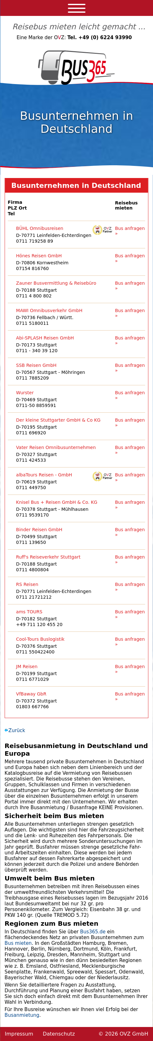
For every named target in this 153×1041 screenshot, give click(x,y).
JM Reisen (26, 666)
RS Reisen (27, 584)
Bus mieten (18, 943)
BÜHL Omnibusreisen (39, 228)
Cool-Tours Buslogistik (40, 639)
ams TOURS (29, 611)
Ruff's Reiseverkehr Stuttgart (48, 557)
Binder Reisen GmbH (39, 529)
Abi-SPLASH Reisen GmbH (45, 337)
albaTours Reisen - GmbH (44, 474)
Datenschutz (59, 1034)
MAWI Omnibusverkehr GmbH (49, 310)
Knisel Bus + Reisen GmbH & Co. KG (56, 502)
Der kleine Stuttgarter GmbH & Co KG (58, 420)
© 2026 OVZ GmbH (123, 1034)
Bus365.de (93, 932)
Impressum (19, 1034)
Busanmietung (21, 1015)
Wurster (25, 392)
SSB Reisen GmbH (36, 365)
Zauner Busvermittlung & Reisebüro (56, 283)
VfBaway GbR (31, 693)
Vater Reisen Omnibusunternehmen (56, 447)
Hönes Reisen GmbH (39, 255)
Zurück (16, 730)
